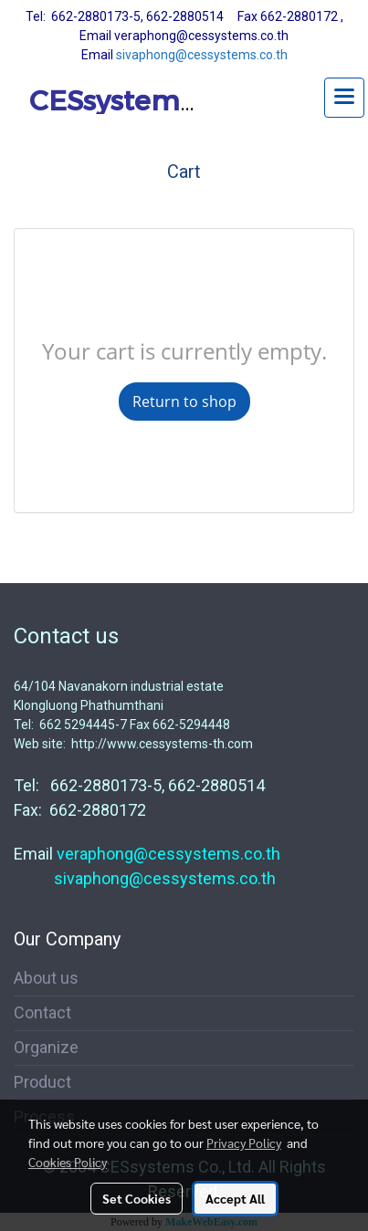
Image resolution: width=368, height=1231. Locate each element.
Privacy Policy (243, 1142)
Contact (42, 1012)
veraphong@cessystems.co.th (168, 853)
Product (42, 1081)
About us (46, 977)
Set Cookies (136, 1198)
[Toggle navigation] (344, 98)
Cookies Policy (67, 1161)
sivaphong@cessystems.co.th (202, 54)
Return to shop (184, 401)
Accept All (235, 1198)
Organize (46, 1047)
